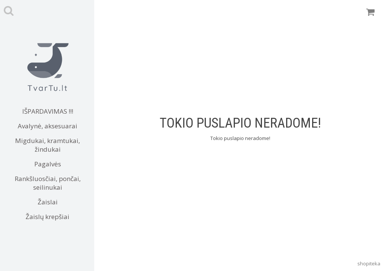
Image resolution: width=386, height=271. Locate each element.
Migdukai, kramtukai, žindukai (47, 145)
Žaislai (48, 202)
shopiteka (368, 263)
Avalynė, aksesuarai (47, 126)
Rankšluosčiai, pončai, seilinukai (48, 183)
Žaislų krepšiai (47, 216)
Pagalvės (47, 164)
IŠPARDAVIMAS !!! (47, 111)
